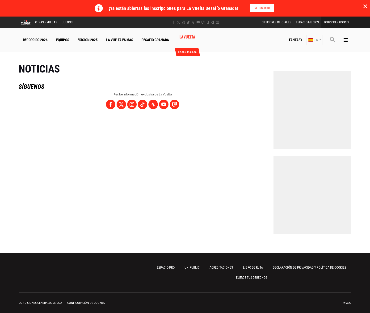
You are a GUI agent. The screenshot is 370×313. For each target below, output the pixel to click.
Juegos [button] (67, 22)
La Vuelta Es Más (119, 40)
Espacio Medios (307, 22)
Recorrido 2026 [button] (35, 40)
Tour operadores (336, 22)
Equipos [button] (62, 40)
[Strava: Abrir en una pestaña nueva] (193, 22)
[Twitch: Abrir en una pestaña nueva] (203, 22)
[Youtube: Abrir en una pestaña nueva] (198, 22)
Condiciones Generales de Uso (40, 302)
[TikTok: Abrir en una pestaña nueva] (188, 22)
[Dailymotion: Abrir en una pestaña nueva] (212, 22)
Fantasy (295, 40)
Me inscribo (262, 8)
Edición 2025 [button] (88, 40)
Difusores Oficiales (276, 22)
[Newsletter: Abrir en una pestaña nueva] (217, 22)
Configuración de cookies (86, 302)
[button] (315, 40)
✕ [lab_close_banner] (365, 6)
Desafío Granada (155, 40)
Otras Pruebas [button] (46, 22)
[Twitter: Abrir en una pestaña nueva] (178, 22)
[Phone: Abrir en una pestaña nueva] (207, 22)
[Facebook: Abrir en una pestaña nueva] (173, 22)
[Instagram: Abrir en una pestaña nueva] (183, 22)
